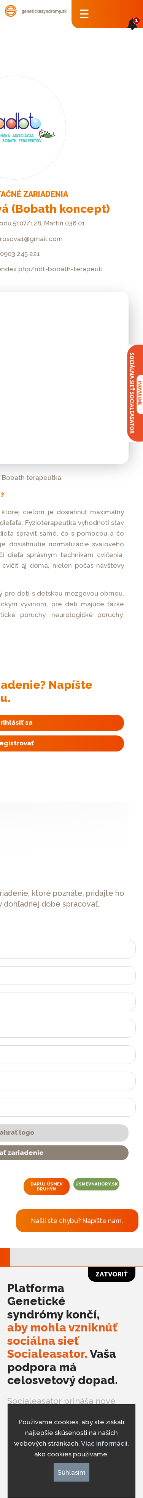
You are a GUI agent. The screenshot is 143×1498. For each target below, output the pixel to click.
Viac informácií (104, 1443)
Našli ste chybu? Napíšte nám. (77, 1220)
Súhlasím (71, 1472)
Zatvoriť (111, 1274)
